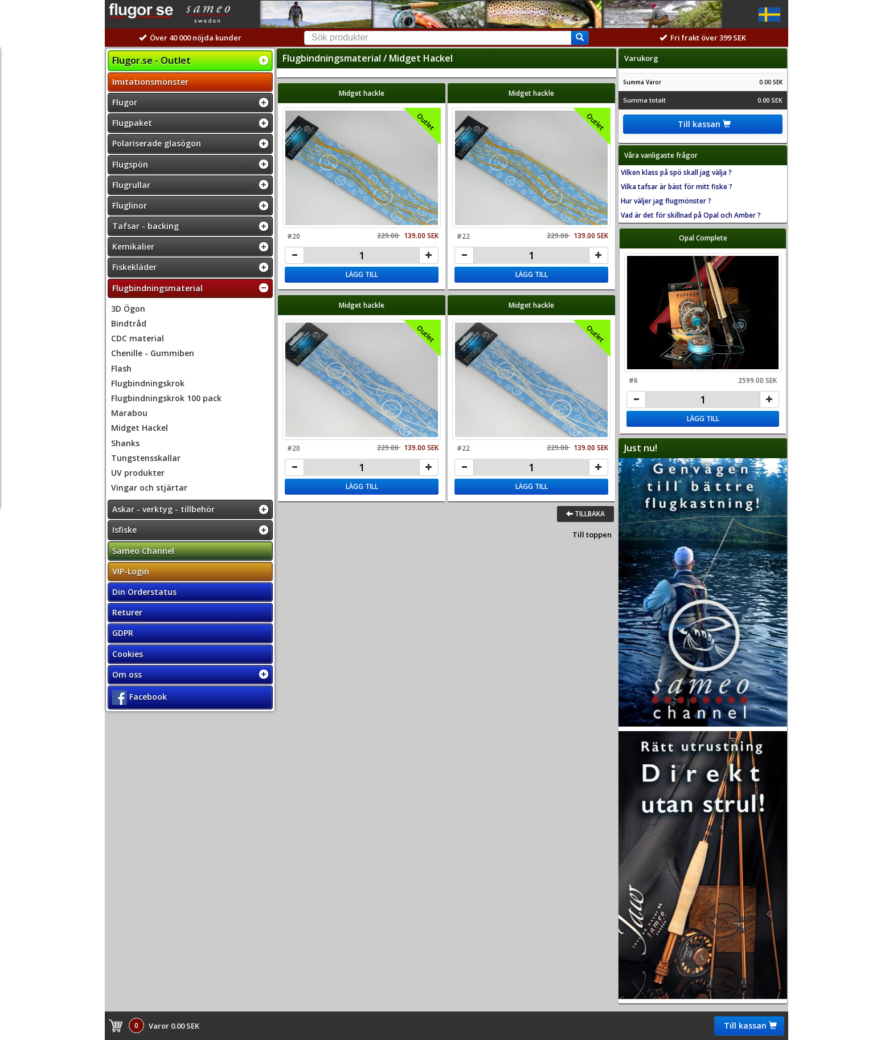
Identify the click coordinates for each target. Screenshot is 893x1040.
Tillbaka (585, 514)
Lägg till (362, 274)
